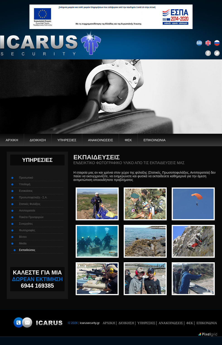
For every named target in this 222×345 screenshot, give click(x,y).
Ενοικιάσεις (26, 190)
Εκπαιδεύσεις (27, 250)
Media (23, 243)
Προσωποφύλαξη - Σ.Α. (33, 197)
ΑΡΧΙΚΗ (12, 140)
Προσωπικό (26, 177)
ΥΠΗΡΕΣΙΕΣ (66, 140)
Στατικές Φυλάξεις (29, 204)
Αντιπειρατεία (27, 210)
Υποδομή (24, 184)
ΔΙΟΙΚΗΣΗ (38, 140)
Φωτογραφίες (27, 230)
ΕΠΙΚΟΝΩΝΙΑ (207, 323)
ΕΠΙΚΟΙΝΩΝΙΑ (154, 140)
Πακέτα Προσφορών (31, 217)
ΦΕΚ (128, 140)
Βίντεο (23, 236)
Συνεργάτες (26, 223)
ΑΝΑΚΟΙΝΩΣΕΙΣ (100, 140)
